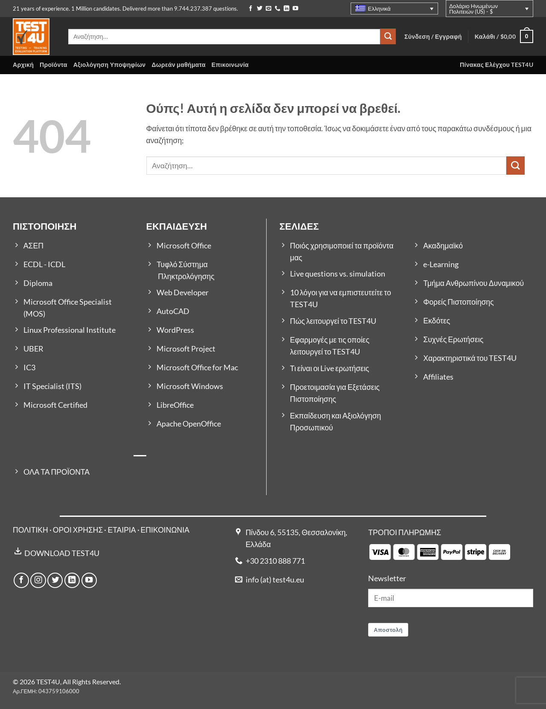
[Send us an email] (268, 9)
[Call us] (277, 9)
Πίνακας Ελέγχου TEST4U (496, 64)
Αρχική (23, 64)
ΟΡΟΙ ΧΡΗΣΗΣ (78, 529)
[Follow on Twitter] (259, 9)
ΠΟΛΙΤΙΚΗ (30, 529)
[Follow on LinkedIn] (286, 9)
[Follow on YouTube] (295, 9)
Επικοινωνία (230, 64)
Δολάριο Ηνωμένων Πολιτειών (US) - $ (473, 9)
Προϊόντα (53, 64)
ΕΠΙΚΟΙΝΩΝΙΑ (165, 529)
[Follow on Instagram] (38, 580)
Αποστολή (388, 629)
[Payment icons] (439, 551)
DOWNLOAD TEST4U (61, 553)
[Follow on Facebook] (250, 9)
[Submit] (388, 36)
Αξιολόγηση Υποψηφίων (109, 64)
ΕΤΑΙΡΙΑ (122, 529)
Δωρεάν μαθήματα (178, 64)
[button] (504, 36)
